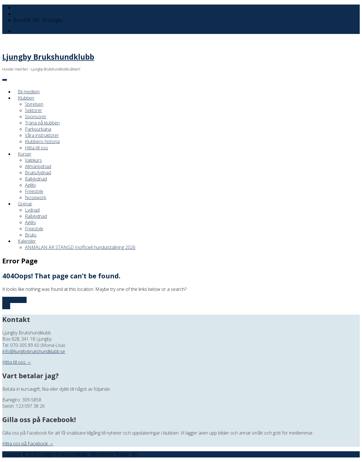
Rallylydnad (36, 179)
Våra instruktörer (42, 135)
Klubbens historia (42, 141)
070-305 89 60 (28, 14)
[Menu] (4, 80)
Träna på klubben (42, 123)
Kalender (27, 241)
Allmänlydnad (38, 166)
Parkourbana (38, 129)
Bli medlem (29, 92)
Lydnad (32, 210)
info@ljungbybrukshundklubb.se (45, 8)
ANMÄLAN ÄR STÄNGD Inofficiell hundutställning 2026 (80, 247)
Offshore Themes (155, 454)
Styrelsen (34, 104)
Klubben (26, 98)
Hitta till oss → (16, 362)
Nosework (35, 197)
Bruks (30, 235)
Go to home (14, 300)
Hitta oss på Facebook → (27, 443)
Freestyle (34, 191)
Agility (30, 185)
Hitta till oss (36, 148)
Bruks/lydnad (38, 172)
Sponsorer (35, 116)
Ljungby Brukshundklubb (48, 57)
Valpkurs (33, 160)
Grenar (25, 204)
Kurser (24, 154)
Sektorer (33, 110)
